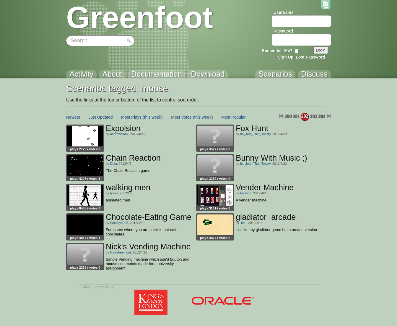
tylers (114, 193)
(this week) (153, 117)
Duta (113, 163)
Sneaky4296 (119, 223)
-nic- (243, 223)
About (86, 287)
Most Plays (131, 117)
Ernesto (245, 193)
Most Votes (181, 117)
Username (284, 12)
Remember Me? (277, 50)
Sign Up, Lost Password (301, 57)
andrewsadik (119, 134)
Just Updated (100, 117)
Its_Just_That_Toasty (255, 134)
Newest (73, 117)
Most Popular (233, 117)
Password (283, 31)
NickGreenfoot (120, 252)
